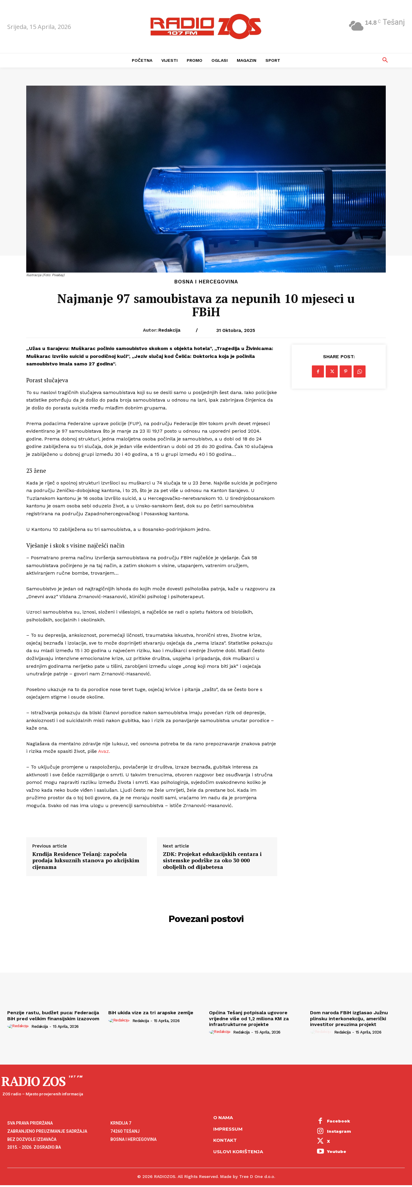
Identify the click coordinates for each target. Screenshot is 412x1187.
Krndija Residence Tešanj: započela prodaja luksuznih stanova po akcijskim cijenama (85, 860)
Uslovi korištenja (238, 1151)
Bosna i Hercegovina (206, 281)
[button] (385, 60)
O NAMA (223, 1117)
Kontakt (225, 1140)
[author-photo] (18, 1026)
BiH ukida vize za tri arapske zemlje (150, 1012)
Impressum (227, 1129)
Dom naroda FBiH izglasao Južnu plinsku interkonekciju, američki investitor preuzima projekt (349, 1018)
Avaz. (104, 751)
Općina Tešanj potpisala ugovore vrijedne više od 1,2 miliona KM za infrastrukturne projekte (249, 1018)
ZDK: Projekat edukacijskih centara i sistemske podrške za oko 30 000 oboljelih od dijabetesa (212, 860)
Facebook (338, 1121)
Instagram (339, 1131)
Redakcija (169, 330)
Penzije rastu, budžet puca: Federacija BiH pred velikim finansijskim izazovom (53, 1015)
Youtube (336, 1151)
